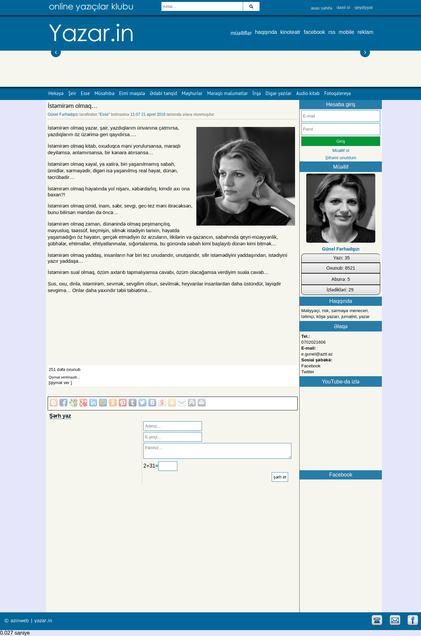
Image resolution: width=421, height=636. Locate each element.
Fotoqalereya (337, 93)
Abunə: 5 (341, 279)
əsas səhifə (321, 8)
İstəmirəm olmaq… (72, 106)
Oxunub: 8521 (340, 268)
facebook (314, 32)
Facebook (311, 365)
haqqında (266, 32)
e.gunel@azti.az (317, 354)
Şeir (72, 93)
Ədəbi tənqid (163, 93)
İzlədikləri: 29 (340, 289)
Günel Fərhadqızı (63, 114)
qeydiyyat (364, 7)
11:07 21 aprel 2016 (147, 114)
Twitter (307, 371)
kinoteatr (290, 32)
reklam (365, 32)
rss (332, 32)
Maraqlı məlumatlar (227, 93)
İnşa (257, 93)
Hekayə (55, 93)
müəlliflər (241, 33)
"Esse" (104, 114)
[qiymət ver (59, 382)
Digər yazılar (278, 93)
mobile (346, 32)
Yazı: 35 (341, 257)
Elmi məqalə (132, 93)
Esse (85, 93)
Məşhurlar (192, 93)
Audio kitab (308, 93)
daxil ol (343, 7)
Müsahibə (104, 93)
